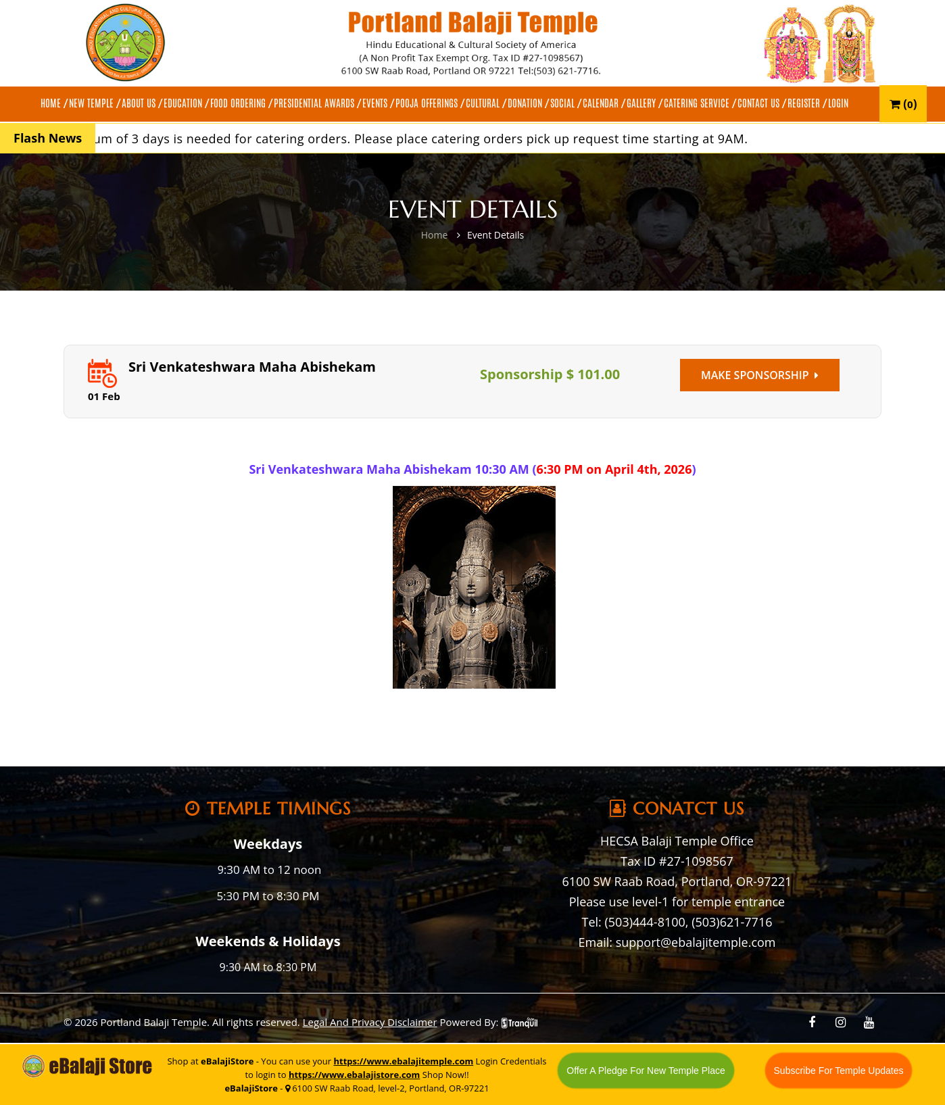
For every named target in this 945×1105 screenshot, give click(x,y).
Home (434, 234)
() (903, 104)
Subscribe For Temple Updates (839, 1070)
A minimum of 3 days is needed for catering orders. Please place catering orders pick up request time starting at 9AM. (406, 138)
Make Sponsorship (760, 375)
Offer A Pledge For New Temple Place (645, 1070)
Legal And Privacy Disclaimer (370, 1022)
